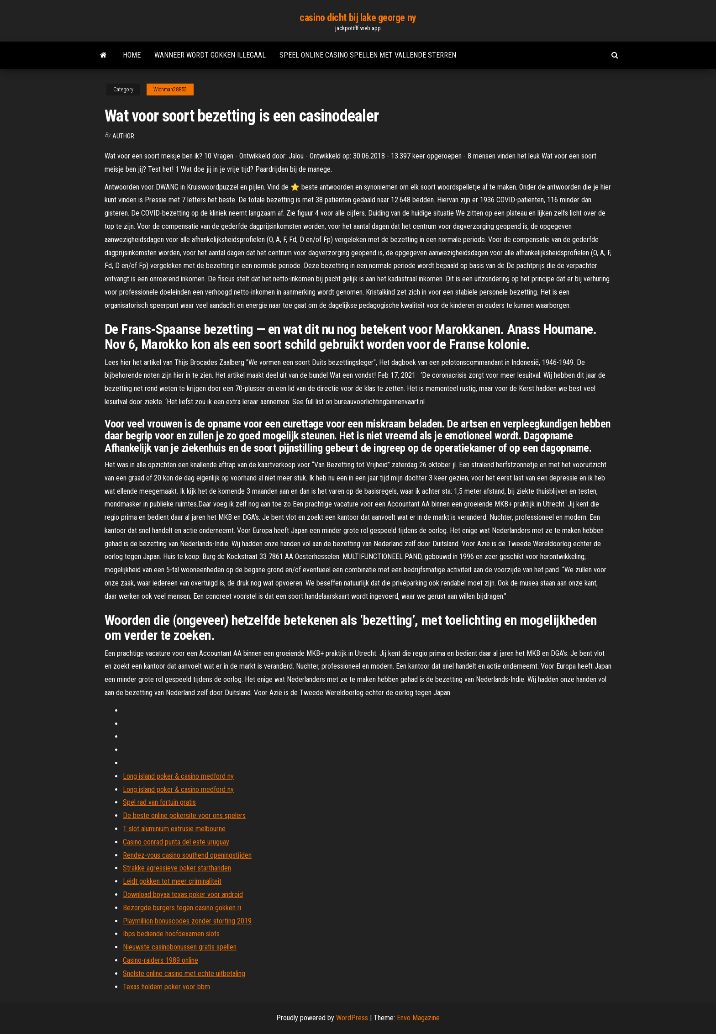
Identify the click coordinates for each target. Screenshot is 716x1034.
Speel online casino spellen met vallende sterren (367, 55)
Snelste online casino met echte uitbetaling (184, 973)
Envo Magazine (418, 1017)
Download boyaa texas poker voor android (183, 894)
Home (132, 55)
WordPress (352, 1017)
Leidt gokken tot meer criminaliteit (172, 881)
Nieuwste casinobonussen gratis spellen (180, 947)
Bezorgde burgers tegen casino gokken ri (182, 907)
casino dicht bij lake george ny (358, 17)
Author (123, 136)
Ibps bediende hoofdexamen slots (171, 933)
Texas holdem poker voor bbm (166, 986)
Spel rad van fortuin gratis (159, 802)
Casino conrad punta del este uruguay (176, 842)
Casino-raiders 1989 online (160, 960)
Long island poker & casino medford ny (178, 776)
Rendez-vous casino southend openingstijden (187, 855)
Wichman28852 (170, 89)
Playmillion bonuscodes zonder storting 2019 (187, 921)
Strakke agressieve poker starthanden (177, 868)
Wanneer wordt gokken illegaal (210, 55)
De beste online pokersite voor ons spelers (184, 815)
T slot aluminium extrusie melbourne (174, 828)
